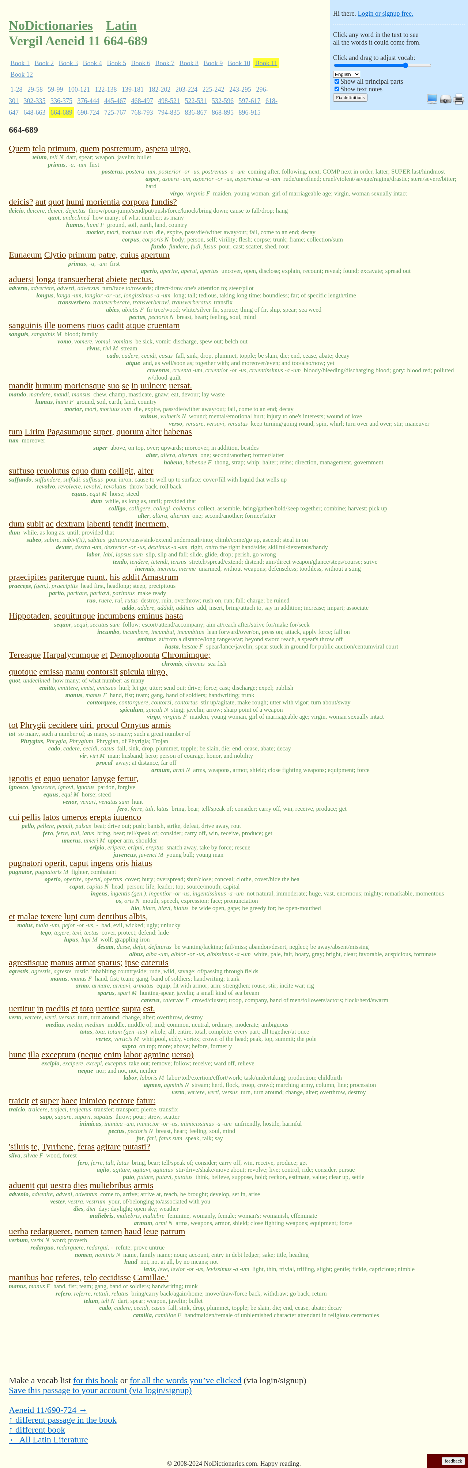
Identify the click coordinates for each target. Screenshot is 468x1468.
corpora (135, 201)
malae (27, 916)
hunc (17, 1054)
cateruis (155, 962)
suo (113, 385)
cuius (129, 254)
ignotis (21, 778)
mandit (21, 385)
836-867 (196, 112)
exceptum (58, 1054)
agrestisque (28, 962)
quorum (130, 431)
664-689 (61, 112)
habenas (178, 431)
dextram (70, 523)
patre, (108, 254)
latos (51, 817)
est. (149, 1008)
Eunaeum (25, 254)
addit (131, 577)
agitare (109, 1146)
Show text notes (361, 89)
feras (86, 1146)
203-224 (186, 89)
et (104, 654)
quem (89, 148)
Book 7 (165, 62)
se (125, 385)
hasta (174, 615)
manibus (23, 1277)
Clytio (55, 254)
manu (75, 671)
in (134, 385)
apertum (155, 254)
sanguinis (25, 325)
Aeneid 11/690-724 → (48, 1410)
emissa (51, 671)
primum (82, 254)
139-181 (133, 89)
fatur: (145, 1100)
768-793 (142, 112)
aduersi (21, 279)
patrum (173, 1231)
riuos (96, 325)
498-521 (169, 100)
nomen (86, 1231)
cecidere (63, 725)
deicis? (21, 201)
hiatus (141, 863)
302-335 (35, 100)
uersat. (180, 385)
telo (39, 148)
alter (154, 431)
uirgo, (180, 148)
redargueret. (51, 1231)
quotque (23, 671)
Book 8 (189, 62)
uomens (71, 325)
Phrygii (33, 725)
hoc (47, 1277)
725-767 (115, 112)
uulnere (153, 385)
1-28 (17, 89)
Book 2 (44, 62)
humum (48, 385)
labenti (98, 523)
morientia (103, 201)
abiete (116, 279)
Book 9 (213, 62)
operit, (56, 863)
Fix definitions (350, 97)
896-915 (250, 112)
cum (87, 916)
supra (131, 1008)
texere (51, 916)
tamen (111, 1231)
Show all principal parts (371, 81)
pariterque (66, 577)
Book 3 (68, 62)
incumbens (116, 615)
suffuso (21, 470)
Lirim (34, 431)
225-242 (213, 89)
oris (122, 863)
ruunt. (97, 577)
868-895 (223, 112)
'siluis (19, 1146)
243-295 (240, 89)
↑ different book (37, 1429)
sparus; (110, 962)
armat (86, 962)
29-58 (35, 89)
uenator (76, 778)
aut (40, 201)
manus (61, 962)
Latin (121, 25)
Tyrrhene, (58, 1146)
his (115, 577)
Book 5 (117, 62)
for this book (95, 1380)
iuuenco (127, 817)
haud (132, 1231)
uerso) (183, 1054)
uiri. (87, 725)
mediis (57, 1008)
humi (75, 201)
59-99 (55, 89)
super (49, 1100)
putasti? (136, 1146)
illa (33, 1054)
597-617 (250, 100)
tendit (123, 523)
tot (13, 725)
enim (112, 1054)
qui (42, 1185)
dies (80, 1185)
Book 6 (141, 62)
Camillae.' (151, 1277)
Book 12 (22, 74)
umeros (75, 817)
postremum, (122, 148)
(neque (90, 1054)
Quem (19, 148)
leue (151, 1231)
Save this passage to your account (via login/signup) (100, 1390)
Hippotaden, (30, 615)
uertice (108, 1008)
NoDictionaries (51, 25)
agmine (157, 1054)
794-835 (169, 112)
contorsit (102, 671)
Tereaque (25, 654)
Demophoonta (134, 654)
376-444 (88, 100)
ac (49, 523)
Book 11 (266, 62)
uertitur (22, 1008)
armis (161, 725)
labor (132, 1054)
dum (98, 470)
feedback (453, 1461)
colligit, (122, 470)
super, (103, 431)
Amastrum (159, 577)
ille (50, 325)
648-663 (35, 112)
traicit (19, 1100)
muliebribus (111, 1185)
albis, (138, 916)
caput (78, 863)
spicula (132, 671)
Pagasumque (69, 431)
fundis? (164, 201)
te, (35, 1146)
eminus (150, 615)
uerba (18, 1231)
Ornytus (135, 725)
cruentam (163, 325)
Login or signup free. (385, 13)
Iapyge (103, 778)
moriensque (84, 385)
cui (14, 817)
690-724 (88, 112)
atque (135, 325)
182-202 (160, 89)
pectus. (141, 279)
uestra (60, 1185)
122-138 (106, 89)
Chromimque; (186, 654)
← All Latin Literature (48, 1439)
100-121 (79, 89)
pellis (31, 817)
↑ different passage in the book (63, 1420)
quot (56, 201)
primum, (63, 148)
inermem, (151, 523)
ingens (102, 863)
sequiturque (74, 615)
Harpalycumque (71, 654)
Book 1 (20, 62)
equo (80, 470)
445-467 (115, 100)
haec (69, 1100)
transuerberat (81, 279)
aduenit (22, 1185)
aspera (157, 148)
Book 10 (239, 62)
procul (107, 725)
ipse (132, 962)
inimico (92, 1100)
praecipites (28, 577)
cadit (115, 325)
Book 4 (92, 62)
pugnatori (25, 863)
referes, (69, 1277)
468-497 (142, 100)
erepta (100, 817)
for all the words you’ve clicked (186, 1380)
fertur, (128, 778)
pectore (122, 1100)
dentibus (112, 916)
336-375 (61, 100)
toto (87, 1008)
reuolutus (53, 470)
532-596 (223, 100)
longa (46, 279)
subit (35, 523)
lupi (71, 916)
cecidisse (115, 1277)
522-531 (196, 100)
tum (15, 431)
